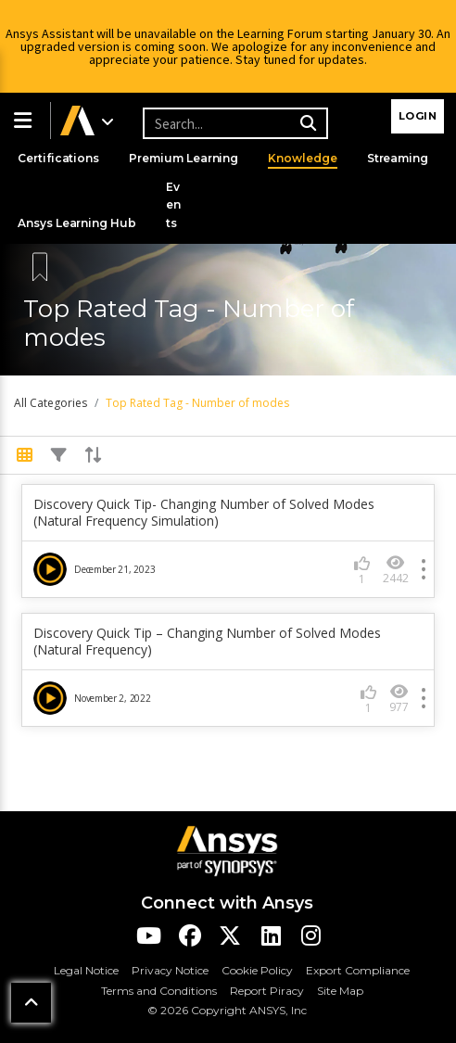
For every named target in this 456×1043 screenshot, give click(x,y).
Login (418, 115)
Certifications (59, 158)
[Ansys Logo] (227, 850)
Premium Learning (186, 158)
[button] (25, 120)
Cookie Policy (257, 970)
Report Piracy (267, 991)
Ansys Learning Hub (78, 223)
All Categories (50, 403)
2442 (396, 569)
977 (399, 698)
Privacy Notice (170, 970)
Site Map (340, 991)
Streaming (403, 158)
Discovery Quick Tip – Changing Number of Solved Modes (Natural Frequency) (207, 641)
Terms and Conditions (159, 991)
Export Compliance (358, 970)
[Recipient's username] (233, 123)
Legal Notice (86, 970)
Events (176, 204)
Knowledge (306, 158)
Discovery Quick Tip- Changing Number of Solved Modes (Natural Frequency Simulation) (203, 512)
